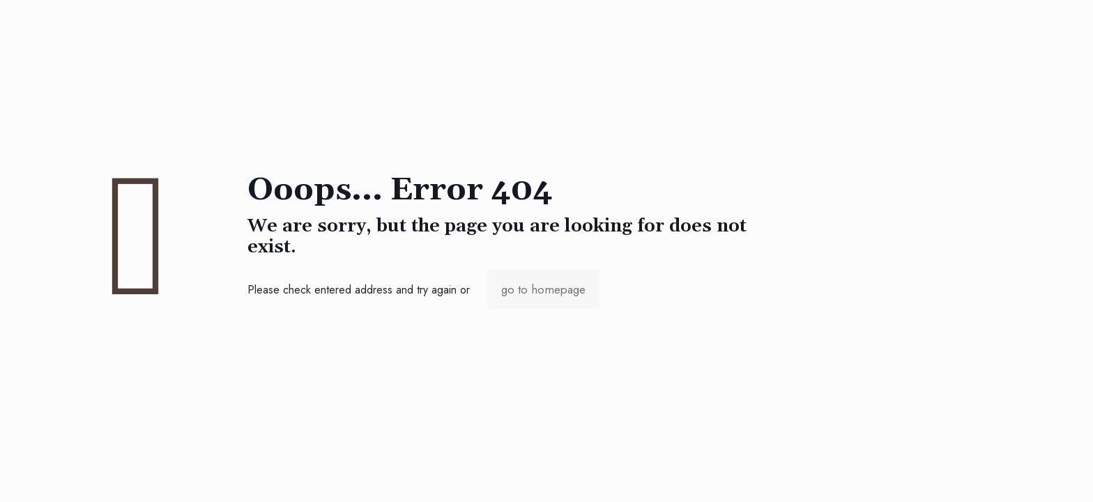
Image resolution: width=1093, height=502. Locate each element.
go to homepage (543, 289)
